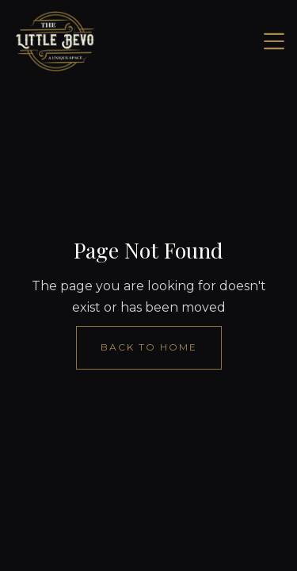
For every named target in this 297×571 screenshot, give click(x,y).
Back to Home (149, 347)
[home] (55, 41)
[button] (274, 41)
